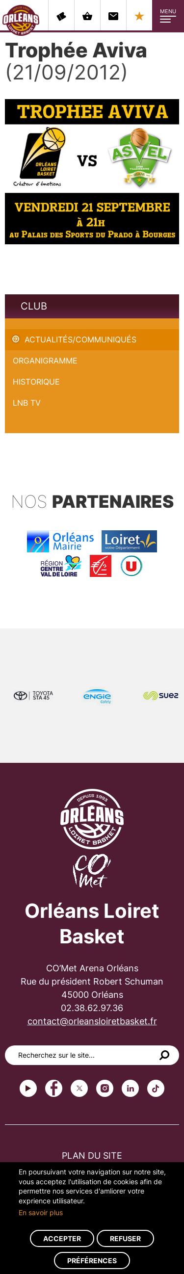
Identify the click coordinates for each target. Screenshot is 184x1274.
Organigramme (45, 360)
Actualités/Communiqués (80, 339)
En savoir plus (41, 1212)
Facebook (53, 1088)
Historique (36, 382)
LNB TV (27, 403)
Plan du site (92, 1155)
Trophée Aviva (31, 324)
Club (34, 306)
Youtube (28, 1088)
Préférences (92, 1260)
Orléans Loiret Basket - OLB (20, 20)
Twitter (79, 1088)
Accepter (62, 1238)
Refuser (125, 1238)
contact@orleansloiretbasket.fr (92, 1021)
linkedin (130, 1088)
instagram (104, 1088)
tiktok (155, 1088)
